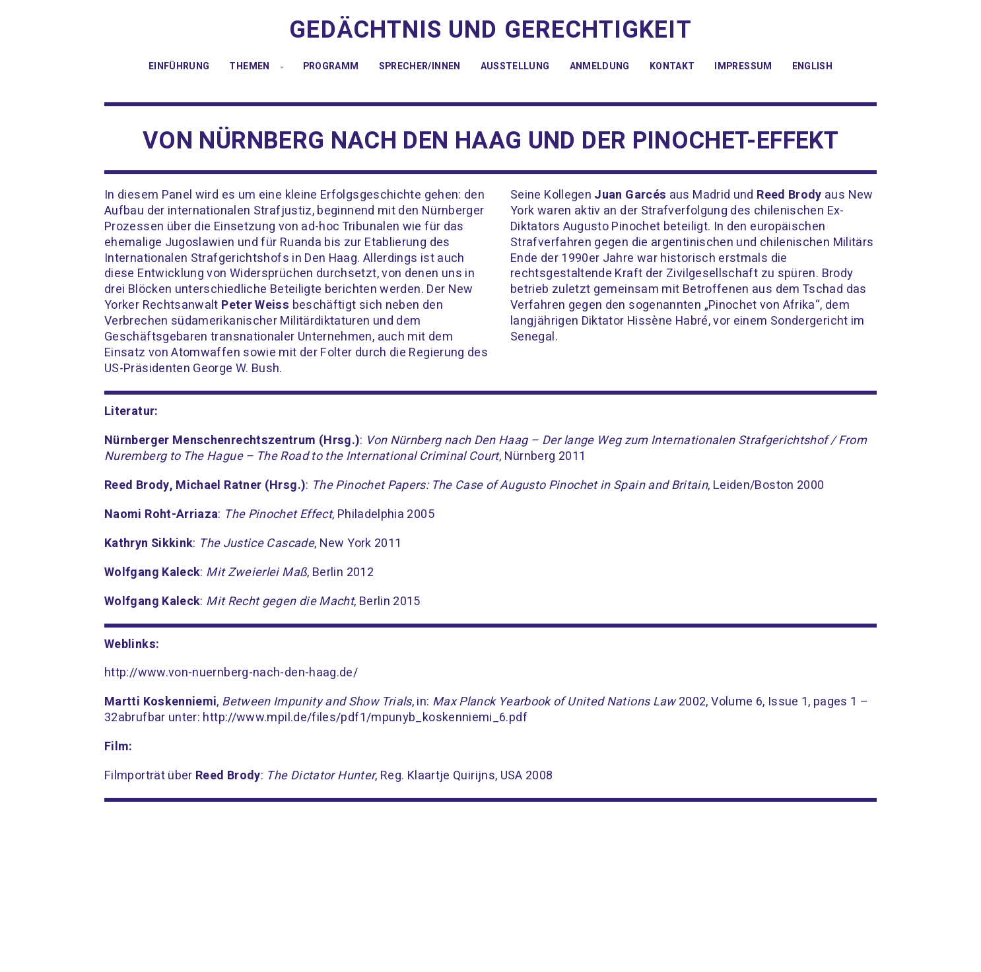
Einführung (179, 66)
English (812, 66)
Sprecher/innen (420, 66)
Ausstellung (515, 66)
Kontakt (672, 66)
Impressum (743, 66)
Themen (249, 66)
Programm (331, 66)
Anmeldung (600, 66)
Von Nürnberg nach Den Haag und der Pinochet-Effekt (490, 140)
